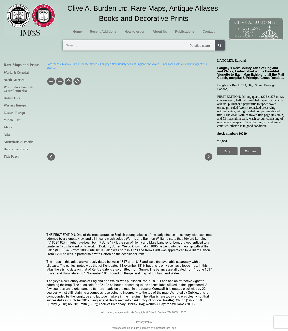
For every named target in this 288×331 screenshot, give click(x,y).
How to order (134, 31)
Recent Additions (103, 31)
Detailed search (201, 46)
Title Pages (11, 156)
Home (77, 31)
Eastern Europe (15, 112)
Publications (184, 31)
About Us (160, 31)
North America (14, 80)
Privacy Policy (144, 321)
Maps (65, 64)
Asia (7, 134)
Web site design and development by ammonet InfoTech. (144, 327)
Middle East (12, 120)
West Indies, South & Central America (18, 88)
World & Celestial (16, 72)
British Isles (12, 98)
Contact (208, 31)
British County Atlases (84, 64)
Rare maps (52, 64)
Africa (8, 127)
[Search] (220, 45)
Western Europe (15, 105)
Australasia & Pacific (18, 142)
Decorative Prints (16, 149)
